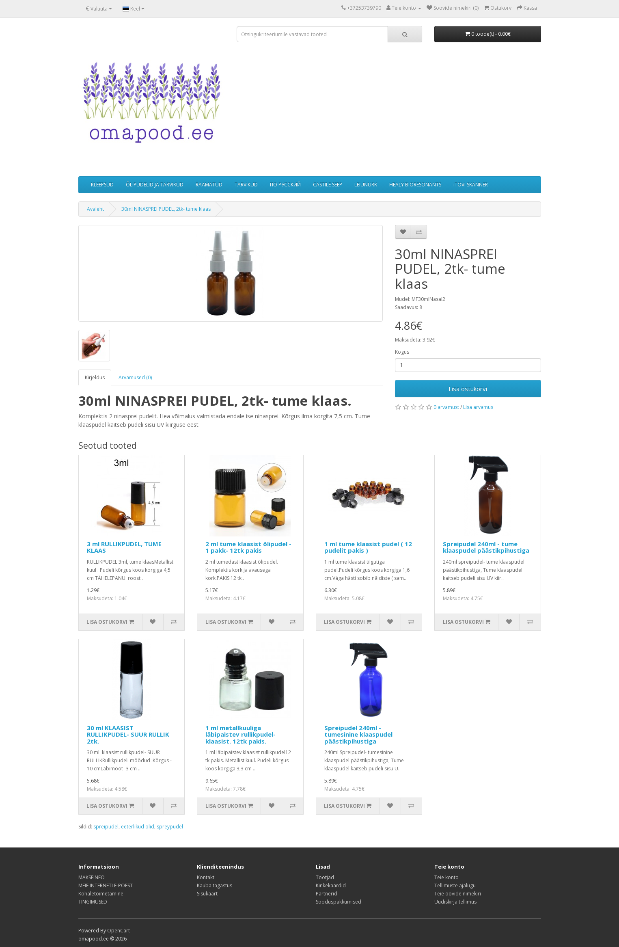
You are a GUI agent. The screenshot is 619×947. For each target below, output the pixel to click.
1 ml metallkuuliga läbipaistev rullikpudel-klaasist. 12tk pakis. (240, 734)
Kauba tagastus (214, 885)
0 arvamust (446, 407)
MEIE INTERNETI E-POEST (105, 885)
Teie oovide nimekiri (457, 893)
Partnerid (326, 893)
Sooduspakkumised (338, 901)
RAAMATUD (209, 184)
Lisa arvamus (478, 407)
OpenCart (118, 930)
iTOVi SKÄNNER (470, 184)
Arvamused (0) (135, 377)
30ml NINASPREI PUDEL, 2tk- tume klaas (166, 208)
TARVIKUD (246, 184)
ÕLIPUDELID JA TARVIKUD (154, 184)
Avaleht (95, 208)
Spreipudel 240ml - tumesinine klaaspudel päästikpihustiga (358, 734)
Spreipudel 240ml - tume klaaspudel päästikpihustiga (486, 547)
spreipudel (106, 826)
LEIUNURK (365, 184)
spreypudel (170, 826)
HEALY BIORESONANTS (415, 184)
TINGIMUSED (92, 901)
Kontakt (205, 877)
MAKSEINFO (91, 877)
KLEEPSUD (102, 184)
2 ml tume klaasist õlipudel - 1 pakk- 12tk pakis (248, 547)
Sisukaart (207, 893)
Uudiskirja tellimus (455, 901)
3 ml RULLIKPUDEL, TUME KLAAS (124, 547)
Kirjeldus (95, 377)
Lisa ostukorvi (468, 389)
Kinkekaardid (331, 885)
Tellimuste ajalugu (455, 885)
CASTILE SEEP (327, 184)
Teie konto (446, 877)
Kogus (402, 351)
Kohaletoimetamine (100, 893)
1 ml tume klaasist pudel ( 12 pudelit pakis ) (368, 547)
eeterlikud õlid (137, 826)
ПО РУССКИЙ (285, 184)
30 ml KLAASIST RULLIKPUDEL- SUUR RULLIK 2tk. (128, 734)
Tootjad (325, 877)
